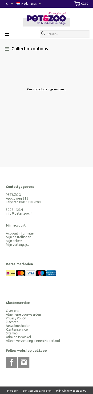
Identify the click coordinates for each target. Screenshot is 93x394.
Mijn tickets (14, 241)
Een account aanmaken (37, 390)
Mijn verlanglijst (17, 244)
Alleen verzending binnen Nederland (33, 341)
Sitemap (12, 333)
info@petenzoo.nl (19, 213)
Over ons (12, 311)
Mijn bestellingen (18, 237)
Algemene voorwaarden (23, 314)
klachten (12, 322)
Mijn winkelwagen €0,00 (71, 390)
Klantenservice (17, 329)
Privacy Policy (16, 318)
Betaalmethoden (18, 326)
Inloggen (12, 390)
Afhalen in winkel (18, 337)
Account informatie (20, 233)
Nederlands (26, 3)
